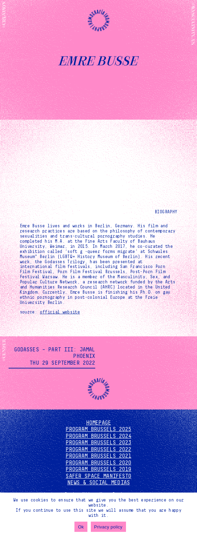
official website (60, 312)
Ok (81, 526)
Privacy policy (108, 526)
